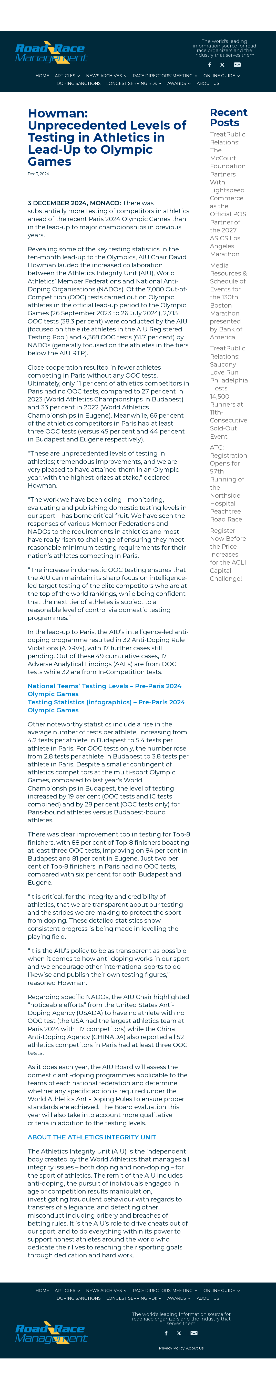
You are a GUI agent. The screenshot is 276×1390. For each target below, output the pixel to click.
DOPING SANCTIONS (79, 84)
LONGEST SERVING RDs (131, 84)
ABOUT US (208, 84)
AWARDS (176, 84)
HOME (42, 76)
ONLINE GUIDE (219, 76)
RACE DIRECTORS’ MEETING (163, 76)
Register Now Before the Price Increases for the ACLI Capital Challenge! (228, 554)
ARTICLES (65, 76)
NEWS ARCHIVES (104, 76)
